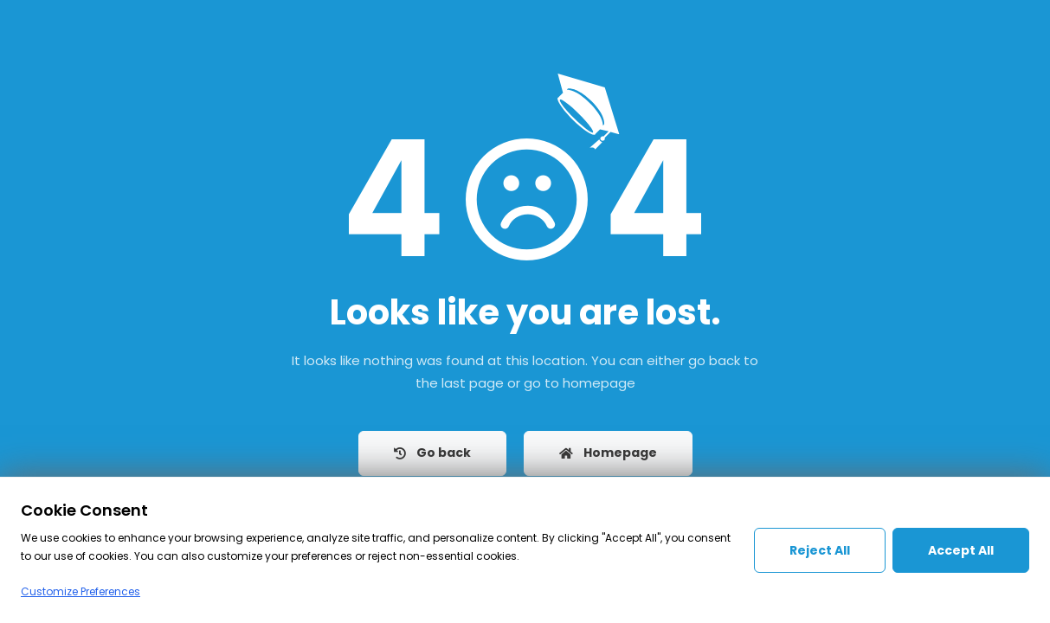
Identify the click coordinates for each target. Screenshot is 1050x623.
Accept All (961, 550)
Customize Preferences (80, 591)
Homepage (608, 452)
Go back (432, 452)
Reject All (819, 550)
